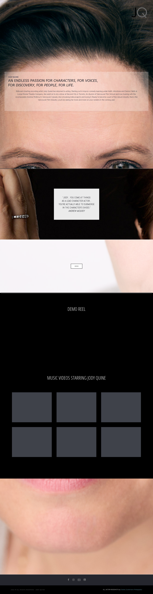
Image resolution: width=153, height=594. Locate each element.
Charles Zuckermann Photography (131, 589)
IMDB (77, 266)
